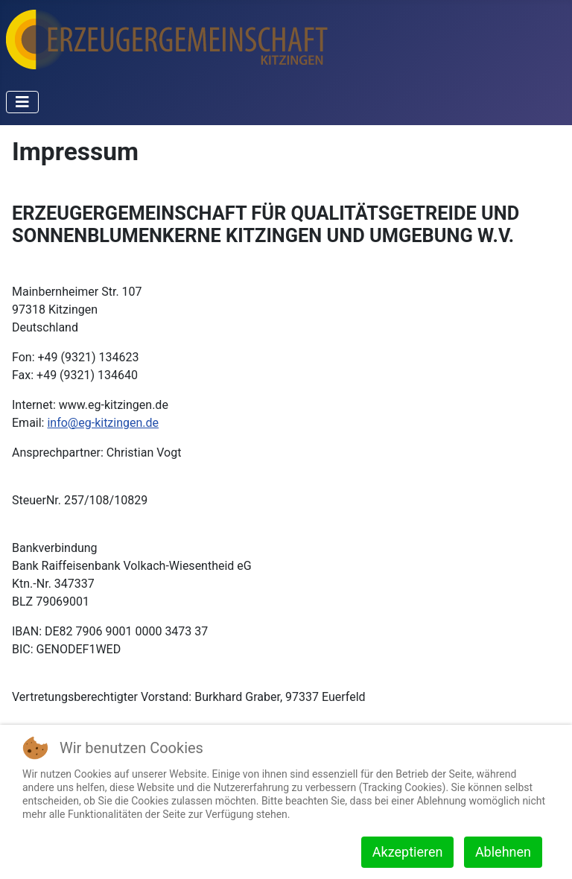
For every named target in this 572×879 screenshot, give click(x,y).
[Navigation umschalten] (22, 102)
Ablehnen (503, 852)
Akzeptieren (407, 852)
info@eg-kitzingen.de (103, 423)
